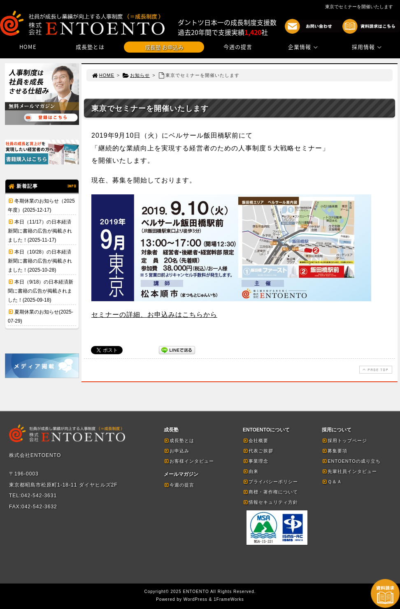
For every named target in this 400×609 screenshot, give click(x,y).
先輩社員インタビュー (349, 471)
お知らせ (136, 75)
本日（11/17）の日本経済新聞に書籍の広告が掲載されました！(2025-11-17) (40, 231)
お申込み (176, 450)
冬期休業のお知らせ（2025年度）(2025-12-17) (41, 205)
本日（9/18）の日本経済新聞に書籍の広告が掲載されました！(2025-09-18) (40, 291)
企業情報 (304, 47)
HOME (28, 47)
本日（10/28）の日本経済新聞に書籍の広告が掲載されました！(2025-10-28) (40, 261)
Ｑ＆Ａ (332, 481)
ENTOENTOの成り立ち (351, 461)
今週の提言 (237, 47)
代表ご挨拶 (258, 450)
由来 (250, 471)
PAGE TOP (374, 369)
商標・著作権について (270, 491)
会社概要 (255, 440)
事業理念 (255, 461)
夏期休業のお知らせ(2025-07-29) (40, 316)
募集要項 (334, 450)
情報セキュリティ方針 (270, 502)
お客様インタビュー (189, 461)
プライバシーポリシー (270, 481)
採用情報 (368, 47)
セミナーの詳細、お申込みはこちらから (154, 314)
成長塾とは (90, 47)
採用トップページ (344, 440)
